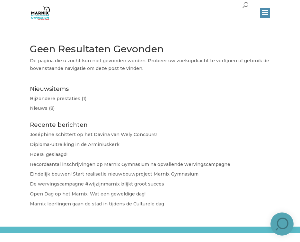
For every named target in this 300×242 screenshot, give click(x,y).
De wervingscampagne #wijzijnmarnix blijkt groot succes (97, 184)
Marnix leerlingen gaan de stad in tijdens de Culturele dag (97, 204)
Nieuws (39, 108)
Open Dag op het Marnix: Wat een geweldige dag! (88, 194)
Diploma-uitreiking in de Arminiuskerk (74, 144)
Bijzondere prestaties (55, 98)
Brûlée (146, 235)
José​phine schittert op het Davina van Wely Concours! (93, 134)
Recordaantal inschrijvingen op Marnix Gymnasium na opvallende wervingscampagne (130, 164)
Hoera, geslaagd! (48, 154)
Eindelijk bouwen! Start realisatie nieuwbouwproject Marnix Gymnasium (114, 174)
